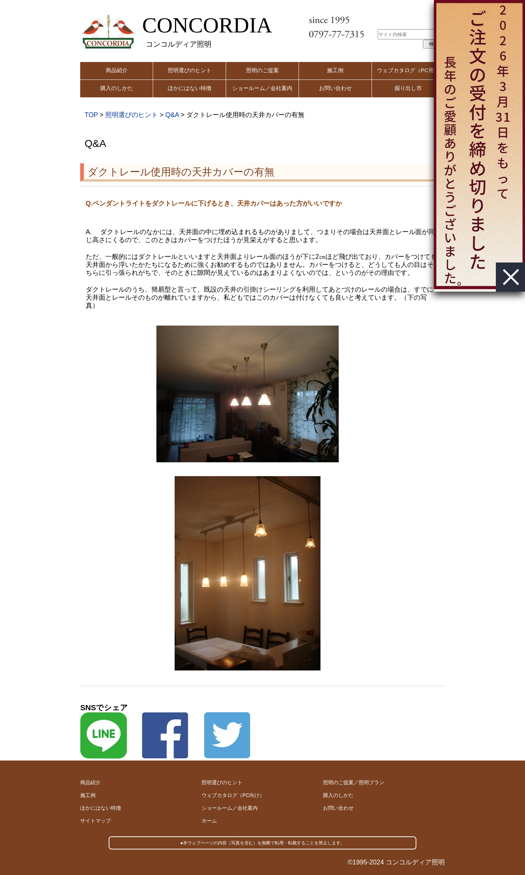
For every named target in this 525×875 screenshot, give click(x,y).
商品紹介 (117, 70)
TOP (91, 114)
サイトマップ (95, 821)
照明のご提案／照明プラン (353, 782)
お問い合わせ (335, 88)
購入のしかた (116, 88)
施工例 (335, 70)
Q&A (172, 114)
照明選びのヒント (189, 70)
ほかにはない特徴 (189, 88)
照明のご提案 (262, 70)
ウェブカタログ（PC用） (408, 70)
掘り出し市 (408, 88)
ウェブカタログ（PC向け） (233, 795)
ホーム (209, 821)
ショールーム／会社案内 (262, 88)
